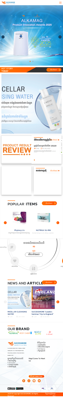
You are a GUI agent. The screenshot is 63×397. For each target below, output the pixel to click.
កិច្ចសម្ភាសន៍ (41, 351)
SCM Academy (12, 363)
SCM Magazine (41, 349)
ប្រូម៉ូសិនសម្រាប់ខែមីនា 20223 (45, 145)
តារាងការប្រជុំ (12, 367)
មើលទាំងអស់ (34, 254)
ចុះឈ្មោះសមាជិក (13, 365)
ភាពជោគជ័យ (42, 345)
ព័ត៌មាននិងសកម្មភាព (44, 347)
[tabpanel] (31, 35)
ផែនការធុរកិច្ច (12, 361)
